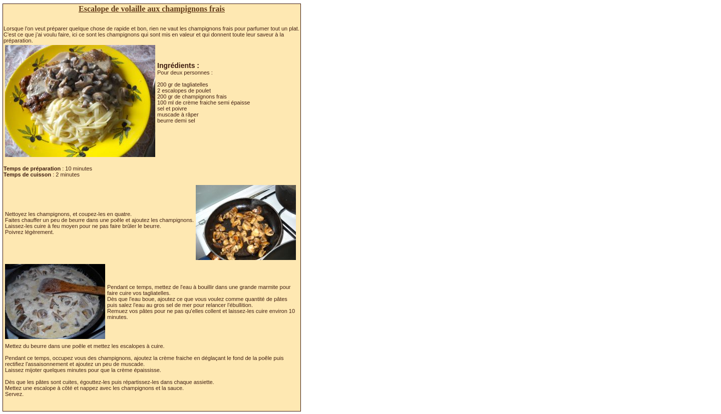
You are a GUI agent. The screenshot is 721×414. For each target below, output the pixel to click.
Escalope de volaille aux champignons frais (152, 8)
